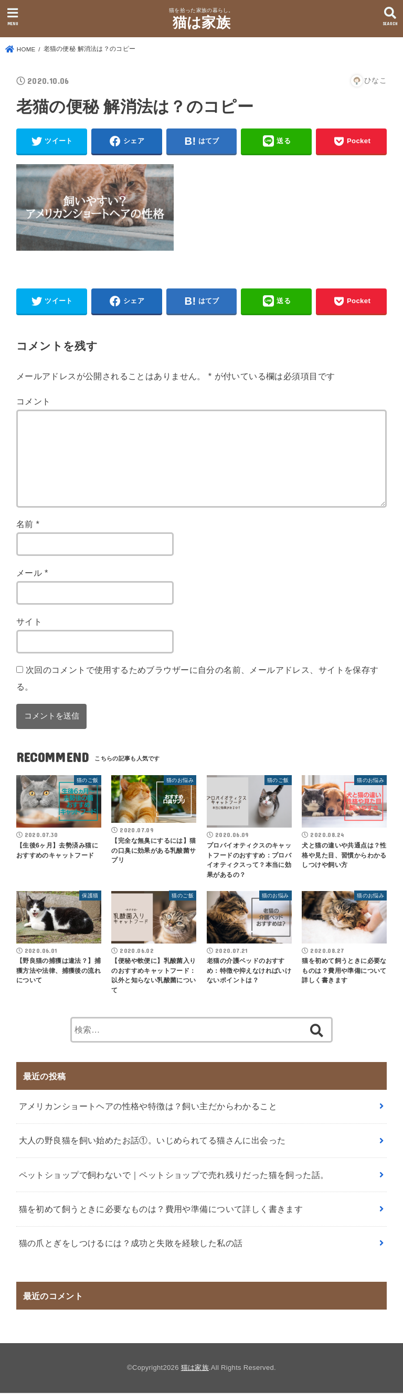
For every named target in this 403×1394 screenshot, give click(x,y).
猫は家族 (201, 22)
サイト (29, 622)
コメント (33, 402)
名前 (28, 525)
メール (32, 574)
